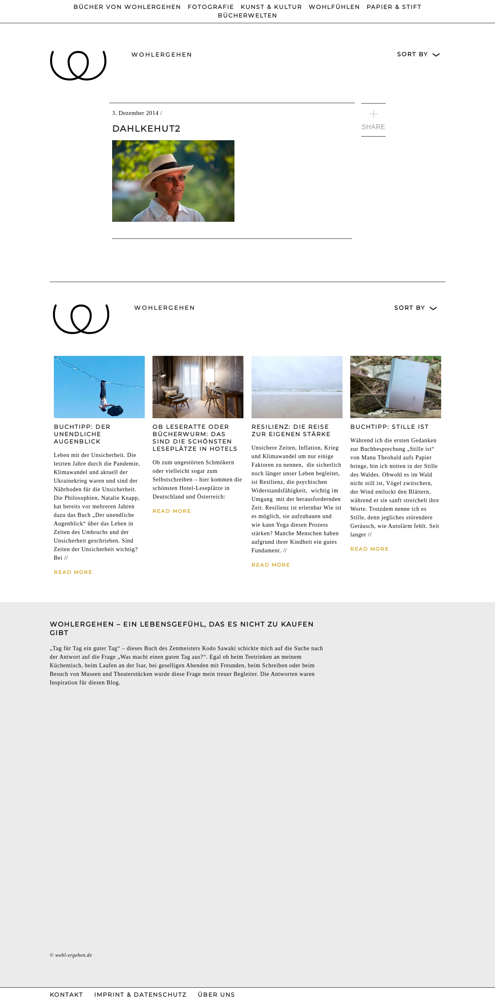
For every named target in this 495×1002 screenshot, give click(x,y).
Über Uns (216, 994)
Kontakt (66, 994)
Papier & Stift (394, 7)
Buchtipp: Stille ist (389, 426)
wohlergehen (161, 54)
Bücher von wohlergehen (127, 7)
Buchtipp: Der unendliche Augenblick (82, 434)
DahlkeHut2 (146, 129)
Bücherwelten (247, 15)
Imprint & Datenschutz (140, 994)
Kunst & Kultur (271, 7)
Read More (73, 572)
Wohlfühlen (334, 7)
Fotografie (211, 7)
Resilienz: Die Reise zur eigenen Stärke (291, 430)
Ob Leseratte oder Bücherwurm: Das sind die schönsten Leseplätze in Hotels (195, 437)
